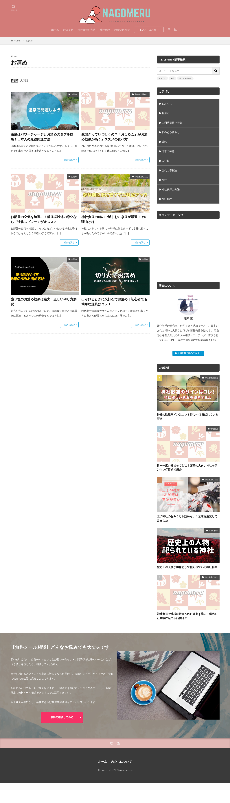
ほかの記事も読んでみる (187, 353)
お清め (29, 40)
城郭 (164, 141)
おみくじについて (150, 29)
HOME (17, 40)
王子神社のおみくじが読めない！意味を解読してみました (187, 518)
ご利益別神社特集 (172, 122)
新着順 (14, 80)
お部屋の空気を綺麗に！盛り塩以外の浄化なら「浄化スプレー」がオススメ (44, 219)
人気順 (24, 80)
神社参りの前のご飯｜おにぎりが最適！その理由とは (114, 219)
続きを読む (69, 159)
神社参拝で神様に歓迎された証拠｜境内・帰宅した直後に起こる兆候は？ (187, 616)
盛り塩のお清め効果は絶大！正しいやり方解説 (44, 301)
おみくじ (68, 29)
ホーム (55, 29)
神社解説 (105, 29)
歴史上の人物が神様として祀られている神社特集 (187, 567)
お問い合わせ (122, 29)
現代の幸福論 (169, 170)
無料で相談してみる (61, 717)
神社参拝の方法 (86, 29)
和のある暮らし (141, 94)
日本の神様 (168, 151)
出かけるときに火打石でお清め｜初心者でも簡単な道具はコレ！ (114, 301)
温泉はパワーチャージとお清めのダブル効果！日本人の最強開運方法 (42, 136)
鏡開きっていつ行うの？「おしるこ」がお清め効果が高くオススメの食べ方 (114, 136)
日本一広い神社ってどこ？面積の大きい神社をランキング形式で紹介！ (187, 467)
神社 (172, 78)
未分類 (165, 160)
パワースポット (185, 78)
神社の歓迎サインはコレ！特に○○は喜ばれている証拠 (187, 416)
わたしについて (121, 761)
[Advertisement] (187, 248)
